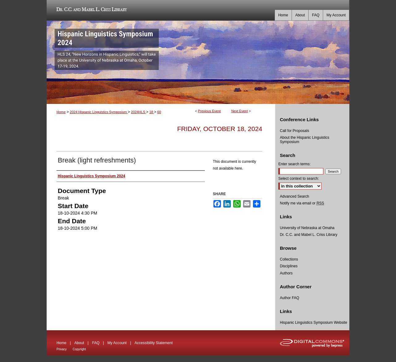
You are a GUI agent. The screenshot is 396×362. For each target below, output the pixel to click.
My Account (117, 343)
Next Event (239, 111)
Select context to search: (298, 178)
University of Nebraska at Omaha (307, 228)
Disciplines (288, 266)
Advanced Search (294, 196)
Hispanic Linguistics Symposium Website (313, 322)
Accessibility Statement (154, 343)
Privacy (62, 349)
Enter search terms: (294, 164)
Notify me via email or (302, 203)
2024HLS (138, 112)
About (79, 343)
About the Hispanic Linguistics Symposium (304, 139)
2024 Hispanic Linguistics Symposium (99, 112)
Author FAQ (289, 298)
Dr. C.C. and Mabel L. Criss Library (91, 10)
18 (151, 112)
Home (61, 112)
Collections (289, 259)
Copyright (79, 349)
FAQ (95, 343)
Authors (286, 273)
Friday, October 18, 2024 (219, 128)
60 (159, 112)
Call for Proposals (294, 131)
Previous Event (209, 111)
